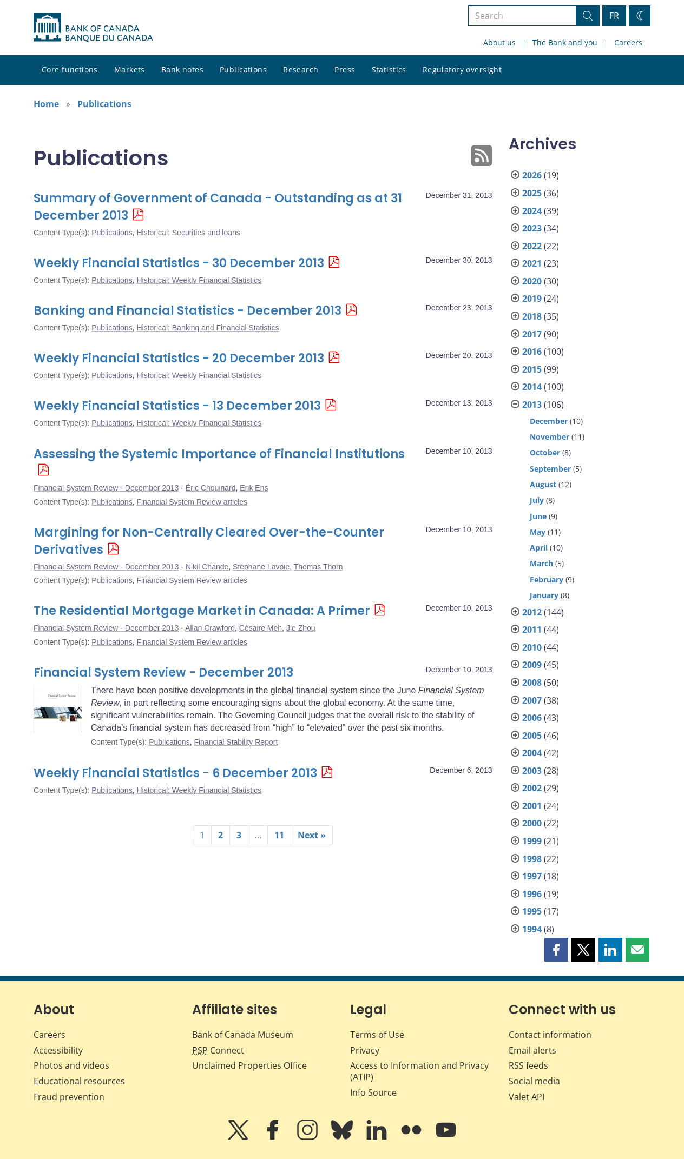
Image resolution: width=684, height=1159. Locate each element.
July (537, 500)
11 (279, 835)
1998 (532, 859)
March (541, 563)
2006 (532, 718)
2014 (532, 387)
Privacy (364, 1050)
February (546, 579)
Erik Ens (254, 488)
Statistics (389, 69)
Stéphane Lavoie (261, 566)
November (549, 437)
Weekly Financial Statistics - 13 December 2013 (177, 406)
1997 (532, 876)
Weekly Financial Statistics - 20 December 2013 (179, 358)
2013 (532, 404)
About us (499, 42)
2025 (532, 193)
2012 (532, 612)
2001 (532, 806)
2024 (532, 211)
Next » (312, 835)
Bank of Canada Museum (242, 1035)
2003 (532, 771)
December (549, 421)
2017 (532, 334)
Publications (243, 69)
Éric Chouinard (211, 488)
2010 (532, 647)
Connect (218, 1050)
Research (300, 69)
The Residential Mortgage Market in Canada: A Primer (202, 610)
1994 (532, 929)
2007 (532, 700)
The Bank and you (564, 42)
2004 (532, 753)
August (543, 484)
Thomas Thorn (318, 566)
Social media (534, 1081)
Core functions (70, 69)
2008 (532, 682)
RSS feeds (528, 1065)
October (545, 452)
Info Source (373, 1092)
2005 (532, 735)
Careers (628, 42)
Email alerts (532, 1050)
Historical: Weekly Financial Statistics (198, 280)
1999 (532, 841)
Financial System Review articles (191, 502)
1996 (532, 894)
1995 (532, 911)
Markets (129, 69)
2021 (532, 263)
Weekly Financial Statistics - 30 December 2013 (179, 263)
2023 (532, 228)
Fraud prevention (69, 1097)
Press (344, 69)
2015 (532, 369)
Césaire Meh (260, 628)
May (537, 532)
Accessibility (58, 1050)
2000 (532, 823)
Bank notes (182, 69)
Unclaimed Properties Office (249, 1065)
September (550, 468)
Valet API (526, 1097)
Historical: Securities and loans (188, 232)
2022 (532, 246)
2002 (532, 788)
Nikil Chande (207, 566)
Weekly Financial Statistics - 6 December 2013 (175, 773)
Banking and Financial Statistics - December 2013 (187, 310)
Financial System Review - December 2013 (106, 488)
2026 (532, 175)
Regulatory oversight (462, 69)
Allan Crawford (210, 628)
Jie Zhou (300, 628)
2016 (532, 351)
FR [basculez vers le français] (614, 16)
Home (46, 104)
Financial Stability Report (236, 742)
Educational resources (79, 1081)
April (539, 547)
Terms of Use (377, 1035)
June (538, 516)
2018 (532, 316)
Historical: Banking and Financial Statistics (207, 327)
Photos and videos (71, 1065)
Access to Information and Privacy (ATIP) (419, 1071)
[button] (556, 950)
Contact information (550, 1035)
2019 (532, 298)
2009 (532, 665)
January (544, 595)
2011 (532, 629)
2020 (532, 281)
